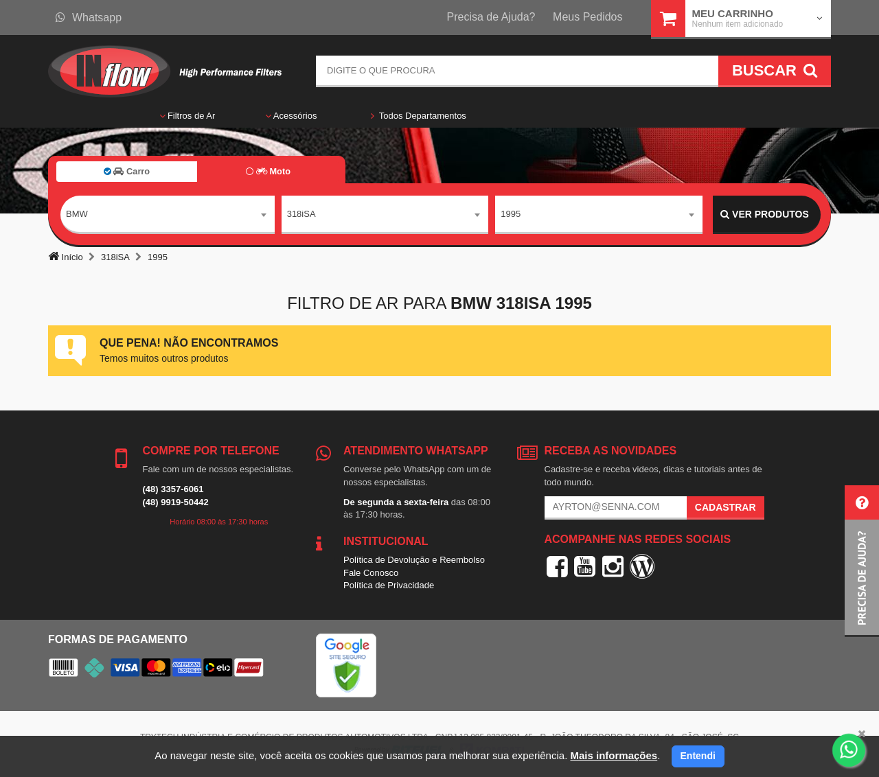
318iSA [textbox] (301, 214)
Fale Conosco (370, 573)
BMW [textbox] (77, 214)
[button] (862, 561)
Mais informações (613, 755)
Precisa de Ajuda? (491, 17)
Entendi (698, 755)
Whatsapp (89, 17)
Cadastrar (725, 507)
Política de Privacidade (388, 585)
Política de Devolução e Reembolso (414, 560)
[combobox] (167, 215)
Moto (268, 171)
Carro (127, 171)
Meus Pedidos (587, 17)
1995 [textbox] (511, 214)
